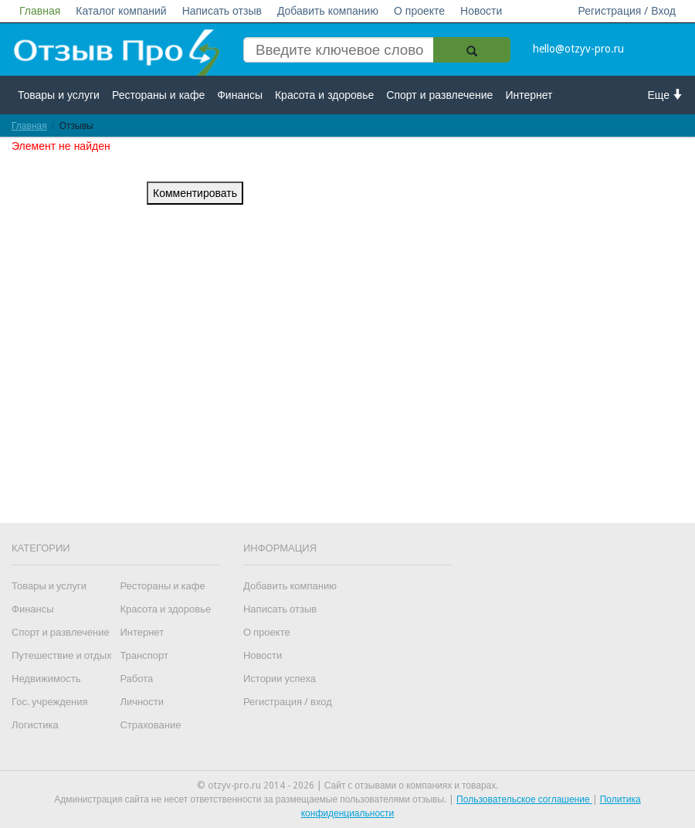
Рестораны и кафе (158, 95)
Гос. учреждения (49, 702)
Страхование (150, 725)
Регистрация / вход (287, 702)
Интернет (528, 95)
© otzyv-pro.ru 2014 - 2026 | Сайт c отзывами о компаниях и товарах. (348, 785)
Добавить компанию (327, 11)
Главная (39, 11)
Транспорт (144, 655)
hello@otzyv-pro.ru (578, 48)
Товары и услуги (59, 95)
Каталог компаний (121, 11)
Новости (481, 11)
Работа (136, 678)
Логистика (35, 725)
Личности (142, 702)
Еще (666, 94)
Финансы (240, 95)
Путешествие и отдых (62, 655)
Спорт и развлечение (439, 95)
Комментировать (195, 193)
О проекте (419, 11)
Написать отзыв (222, 11)
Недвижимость (46, 678)
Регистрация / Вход (627, 11)
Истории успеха (279, 678)
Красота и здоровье (324, 95)
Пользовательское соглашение (524, 799)
